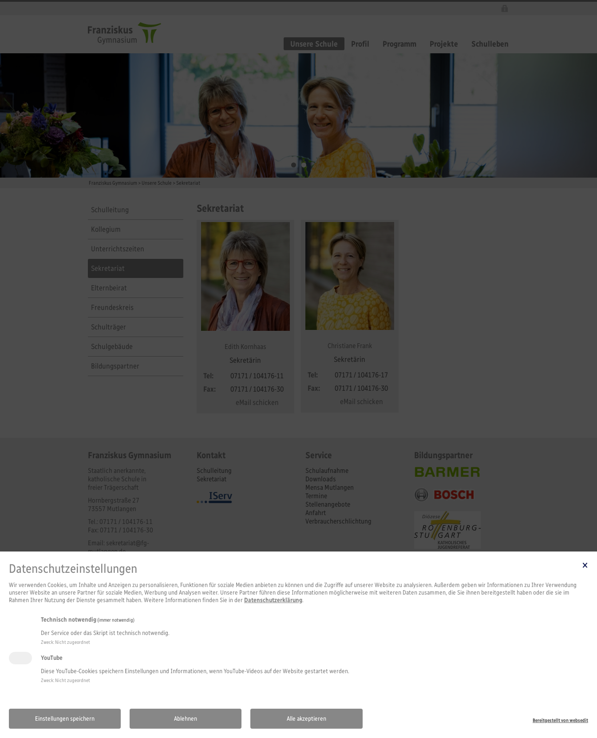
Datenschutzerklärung (273, 600)
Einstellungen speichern (65, 718)
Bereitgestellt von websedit (560, 720)
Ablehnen (185, 718)
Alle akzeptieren (306, 718)
